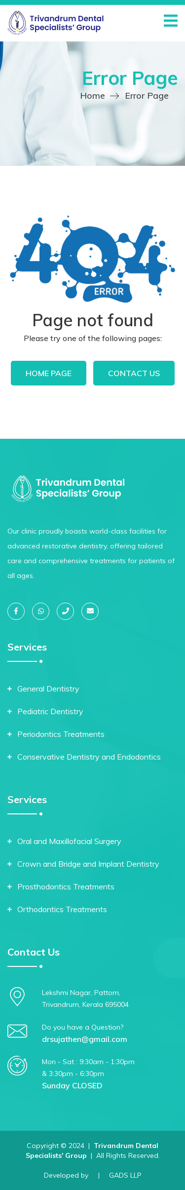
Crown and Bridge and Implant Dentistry (88, 864)
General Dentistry (48, 688)
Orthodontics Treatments (62, 909)
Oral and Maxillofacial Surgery (69, 841)
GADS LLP (125, 1175)
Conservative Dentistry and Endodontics (89, 757)
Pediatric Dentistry (50, 711)
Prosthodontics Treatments (65, 886)
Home (92, 95)
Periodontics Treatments (61, 734)
